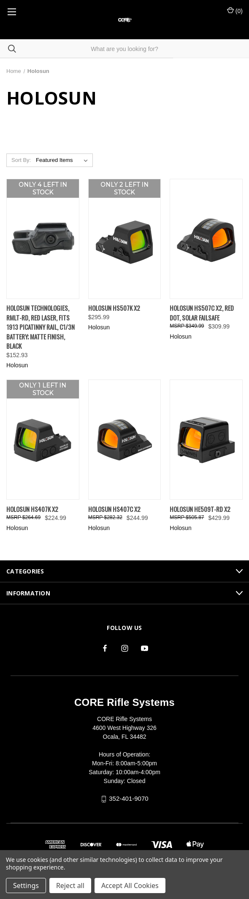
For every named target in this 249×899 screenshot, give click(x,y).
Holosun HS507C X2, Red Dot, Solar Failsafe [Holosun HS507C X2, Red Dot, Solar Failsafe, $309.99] (202, 312)
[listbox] (63, 160)
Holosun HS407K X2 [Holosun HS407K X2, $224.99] (32, 509)
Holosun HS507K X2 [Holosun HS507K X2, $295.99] (114, 307)
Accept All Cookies (130, 885)
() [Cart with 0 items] (235, 10)
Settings (26, 885)
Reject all (70, 885)
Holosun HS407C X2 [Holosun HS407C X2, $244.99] (114, 509)
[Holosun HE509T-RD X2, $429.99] (206, 439)
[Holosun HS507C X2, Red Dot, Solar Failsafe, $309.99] (206, 238)
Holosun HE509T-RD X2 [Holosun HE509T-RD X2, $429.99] (200, 509)
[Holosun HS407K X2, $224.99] (43, 439)
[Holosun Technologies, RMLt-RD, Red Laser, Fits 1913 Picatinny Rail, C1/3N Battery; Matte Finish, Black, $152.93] (43, 238)
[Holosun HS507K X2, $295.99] (125, 238)
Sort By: (21, 160)
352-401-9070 (128, 798)
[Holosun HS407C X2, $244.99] (125, 439)
